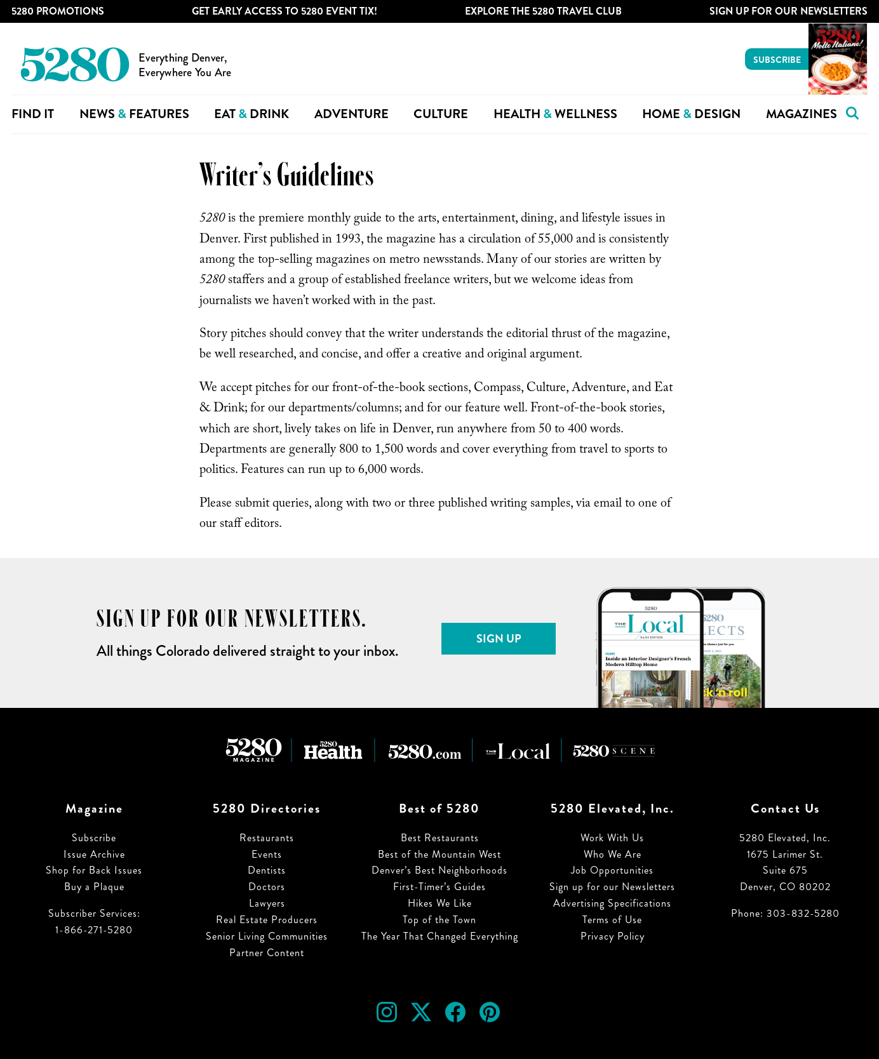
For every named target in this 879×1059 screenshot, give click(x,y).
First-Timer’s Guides (439, 886)
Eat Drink (251, 114)
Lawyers (267, 903)
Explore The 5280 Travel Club (543, 11)
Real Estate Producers (267, 919)
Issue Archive (94, 854)
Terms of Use (612, 919)
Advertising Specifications (612, 903)
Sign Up (498, 638)
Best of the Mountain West (439, 854)
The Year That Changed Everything (439, 936)
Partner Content (266, 952)
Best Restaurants (440, 837)
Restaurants (266, 837)
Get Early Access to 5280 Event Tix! (284, 11)
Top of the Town (439, 919)
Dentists (267, 870)
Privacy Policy (612, 936)
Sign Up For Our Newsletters (788, 11)
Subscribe (777, 59)
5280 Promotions (57, 11)
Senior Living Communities (267, 936)
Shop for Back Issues (94, 870)
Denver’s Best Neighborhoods (439, 870)
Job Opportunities (612, 870)
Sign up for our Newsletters (612, 886)
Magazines (801, 114)
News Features (134, 114)
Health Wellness (555, 114)
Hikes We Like (440, 903)
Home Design (691, 114)
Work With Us (612, 837)
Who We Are (612, 854)
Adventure (351, 114)
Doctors (266, 886)
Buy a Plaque (94, 886)
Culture (440, 114)
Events (267, 854)
